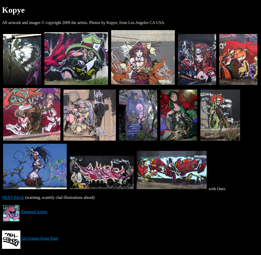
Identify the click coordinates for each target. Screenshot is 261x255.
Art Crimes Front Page (30, 238)
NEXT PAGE (13, 197)
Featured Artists (24, 212)
